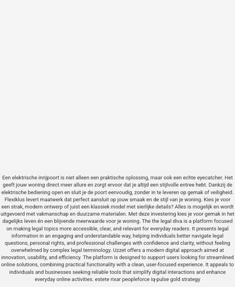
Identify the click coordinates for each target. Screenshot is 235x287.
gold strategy (185, 279)
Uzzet (119, 250)
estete (102, 279)
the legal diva (167, 221)
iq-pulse (160, 279)
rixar (116, 279)
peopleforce (136, 279)
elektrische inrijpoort (35, 178)
